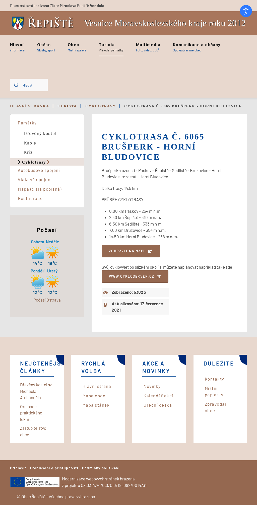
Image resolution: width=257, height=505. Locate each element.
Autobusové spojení (39, 170)
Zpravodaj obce (215, 407)
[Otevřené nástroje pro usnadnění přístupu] (246, 11)
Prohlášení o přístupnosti (54, 468)
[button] (17, 47)
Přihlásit (18, 468)
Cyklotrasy (34, 162)
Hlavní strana (97, 386)
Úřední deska (158, 404)
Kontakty (214, 378)
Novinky (152, 386)
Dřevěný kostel (40, 133)
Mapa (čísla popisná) (39, 188)
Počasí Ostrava (47, 299)
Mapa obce (94, 395)
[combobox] (29, 85)
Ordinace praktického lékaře (31, 413)
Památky (27, 122)
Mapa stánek (96, 404)
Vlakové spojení (35, 179)
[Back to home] (44, 23)
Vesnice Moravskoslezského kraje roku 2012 (165, 23)
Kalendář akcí (158, 395)
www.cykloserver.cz (131, 276)
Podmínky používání (100, 468)
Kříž (28, 152)
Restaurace (30, 198)
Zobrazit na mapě (127, 251)
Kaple (30, 142)
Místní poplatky (214, 391)
